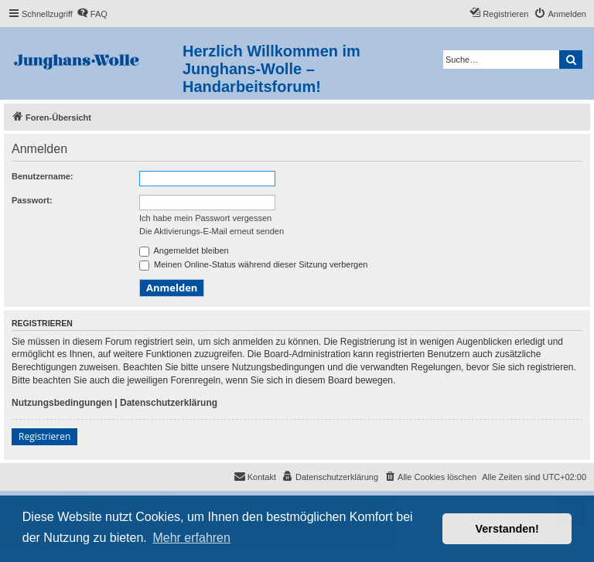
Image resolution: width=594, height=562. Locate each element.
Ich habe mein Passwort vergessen (205, 218)
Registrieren (44, 436)
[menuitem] (92, 14)
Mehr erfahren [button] (191, 537)
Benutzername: (42, 176)
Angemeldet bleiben (184, 250)
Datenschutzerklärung (168, 402)
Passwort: (32, 200)
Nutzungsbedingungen (62, 402)
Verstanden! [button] (507, 529)
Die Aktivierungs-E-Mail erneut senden (211, 231)
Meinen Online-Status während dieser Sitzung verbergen (253, 264)
